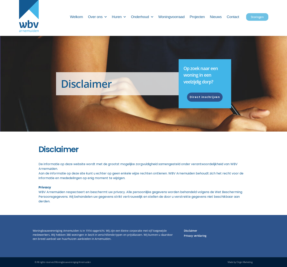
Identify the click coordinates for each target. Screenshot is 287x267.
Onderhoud (142, 17)
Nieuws (216, 17)
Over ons (97, 17)
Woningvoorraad (171, 17)
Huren (119, 17)
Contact (233, 17)
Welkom (76, 17)
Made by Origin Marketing (240, 262)
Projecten (197, 17)
